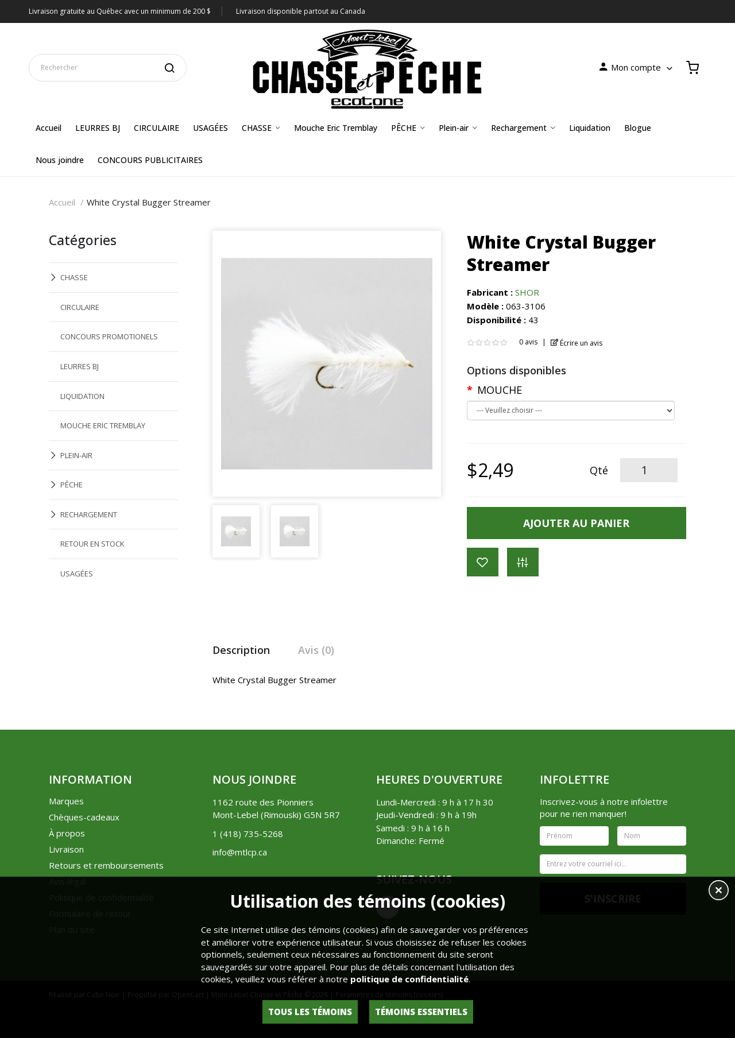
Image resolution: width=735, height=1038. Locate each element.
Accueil (62, 202)
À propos (67, 833)
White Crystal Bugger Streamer (149, 202)
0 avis (528, 342)
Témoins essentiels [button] (421, 1011)
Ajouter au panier (576, 523)
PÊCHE (71, 484)
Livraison (66, 849)
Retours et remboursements (106, 865)
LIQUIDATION (82, 396)
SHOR (527, 292)
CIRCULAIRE (79, 307)
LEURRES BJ (79, 366)
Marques (66, 801)
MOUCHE (499, 390)
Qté (599, 470)
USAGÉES (76, 573)
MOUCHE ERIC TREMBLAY (102, 425)
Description (241, 650)
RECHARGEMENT (88, 514)
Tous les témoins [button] (310, 1011)
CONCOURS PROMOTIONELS (109, 336)
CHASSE (74, 277)
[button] (718, 892)
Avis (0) (316, 650)
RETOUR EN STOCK (92, 544)
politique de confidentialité (409, 979)
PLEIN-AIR (76, 455)
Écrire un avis (577, 343)
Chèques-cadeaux (84, 817)
